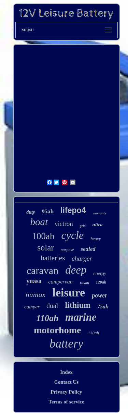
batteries (53, 258)
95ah (48, 211)
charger (82, 258)
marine (80, 317)
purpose (67, 249)
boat (39, 221)
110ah (47, 318)
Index (66, 372)
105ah (84, 283)
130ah (93, 332)
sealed (88, 249)
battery (66, 343)
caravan (42, 270)
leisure (68, 292)
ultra (98, 224)
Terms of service (66, 401)
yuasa (34, 281)
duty (30, 212)
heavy (95, 238)
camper (32, 306)
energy (99, 273)
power (99, 295)
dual (52, 305)
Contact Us (66, 382)
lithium (77, 305)
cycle (72, 235)
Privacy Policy (66, 392)
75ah (103, 306)
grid (83, 226)
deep (75, 270)
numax (36, 294)
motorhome (57, 330)
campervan (60, 282)
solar (45, 247)
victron (64, 223)
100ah (43, 236)
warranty (99, 213)
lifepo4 (73, 210)
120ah (101, 282)
